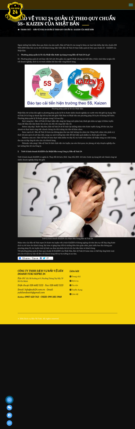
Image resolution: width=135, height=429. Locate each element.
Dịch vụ (74, 281)
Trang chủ (24, 30)
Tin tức (74, 285)
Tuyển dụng (76, 290)
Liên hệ (74, 294)
